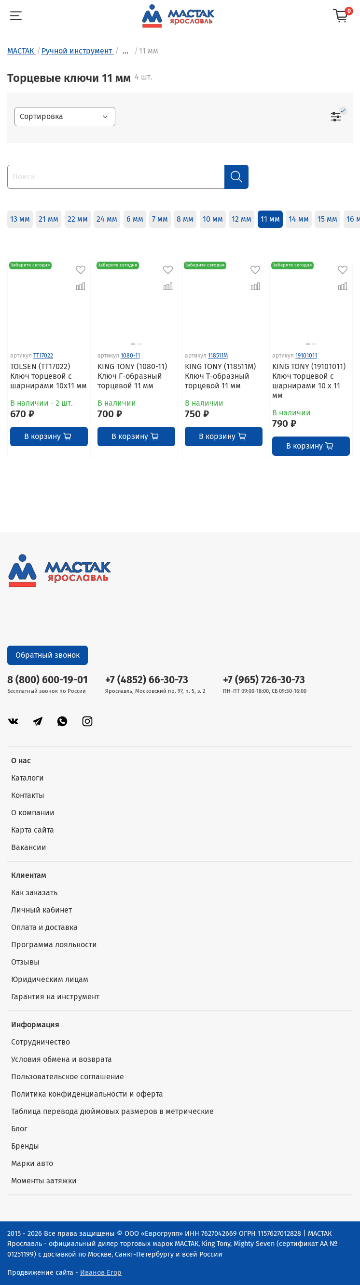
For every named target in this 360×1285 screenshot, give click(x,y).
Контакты (27, 795)
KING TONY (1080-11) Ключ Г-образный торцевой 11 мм (132, 376)
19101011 (306, 355)
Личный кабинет (41, 909)
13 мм (20, 219)
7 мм (160, 219)
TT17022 (43, 355)
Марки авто (32, 1163)
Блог (19, 1128)
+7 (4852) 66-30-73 (146, 680)
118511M (218, 355)
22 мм (78, 219)
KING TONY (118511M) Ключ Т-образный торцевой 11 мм (220, 376)
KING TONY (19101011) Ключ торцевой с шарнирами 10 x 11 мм (309, 381)
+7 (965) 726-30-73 (264, 680)
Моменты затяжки (44, 1180)
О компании (33, 812)
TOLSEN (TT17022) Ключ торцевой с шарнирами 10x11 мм (48, 376)
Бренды (25, 1146)
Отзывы (25, 962)
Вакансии (28, 847)
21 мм (48, 219)
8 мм (185, 219)
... (125, 51)
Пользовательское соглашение (67, 1076)
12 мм (241, 219)
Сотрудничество (40, 1042)
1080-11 (130, 355)
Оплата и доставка (44, 927)
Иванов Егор (101, 1273)
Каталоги (27, 777)
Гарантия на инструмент (55, 996)
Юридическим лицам (49, 979)
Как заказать (34, 892)
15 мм (327, 219)
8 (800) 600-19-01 (47, 680)
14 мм (299, 219)
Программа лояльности (54, 944)
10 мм (213, 219)
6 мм (134, 219)
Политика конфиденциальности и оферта (87, 1094)
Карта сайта (32, 830)
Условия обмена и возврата (61, 1059)
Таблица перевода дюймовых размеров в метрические (112, 1111)
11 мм (270, 219)
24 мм (107, 219)
